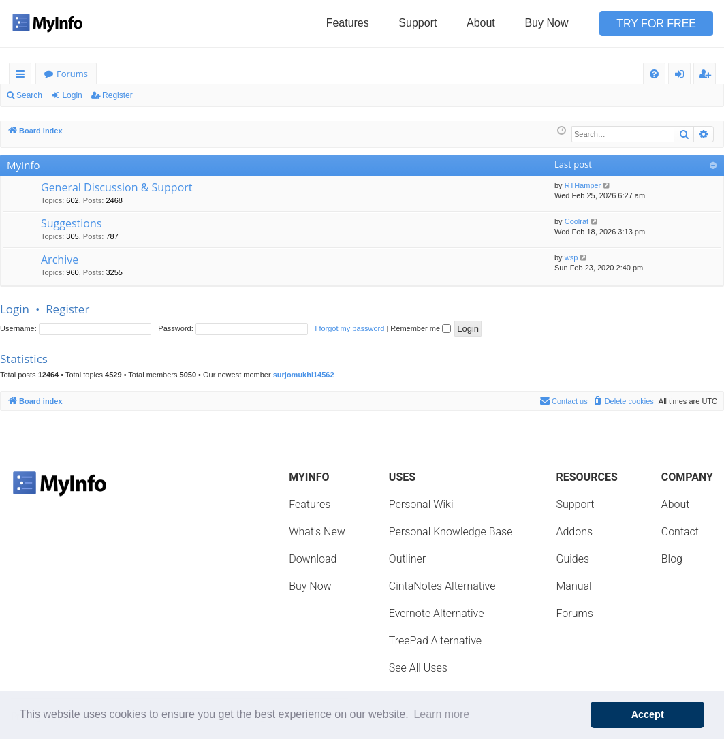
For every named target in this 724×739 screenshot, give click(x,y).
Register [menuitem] (707, 75)
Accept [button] (647, 714)
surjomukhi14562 (303, 375)
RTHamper (583, 185)
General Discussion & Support (117, 187)
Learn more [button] (441, 714)
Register (117, 95)
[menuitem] (654, 73)
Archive (59, 259)
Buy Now (546, 23)
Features (347, 23)
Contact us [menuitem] (563, 400)
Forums (72, 73)
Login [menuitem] (682, 75)
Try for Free (656, 23)
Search (29, 95)
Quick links (23, 75)
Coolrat (576, 221)
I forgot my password (349, 328)
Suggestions (71, 223)
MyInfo (23, 165)
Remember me (420, 328)
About (481, 23)
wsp (571, 257)
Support (417, 23)
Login (72, 95)
